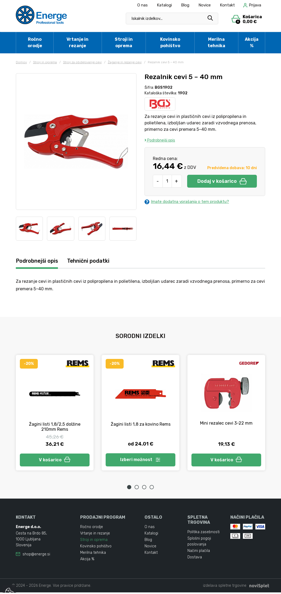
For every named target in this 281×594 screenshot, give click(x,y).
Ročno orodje (35, 42)
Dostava (194, 558)
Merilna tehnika (216, 42)
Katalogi (164, 5)
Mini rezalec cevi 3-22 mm (226, 423)
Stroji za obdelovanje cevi (82, 62)
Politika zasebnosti (203, 533)
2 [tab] (136, 488)
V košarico (55, 460)
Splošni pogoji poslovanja (199, 543)
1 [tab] (129, 488)
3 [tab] (144, 488)
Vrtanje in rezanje (77, 42)
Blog (185, 5)
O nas (142, 5)
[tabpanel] (55, 413)
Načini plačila (198, 552)
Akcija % (251, 42)
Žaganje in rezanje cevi (125, 62)
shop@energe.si (36, 556)
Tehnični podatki (94, 261)
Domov (21, 62)
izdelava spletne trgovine (224, 587)
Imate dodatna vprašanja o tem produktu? (190, 202)
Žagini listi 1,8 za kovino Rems (141, 424)
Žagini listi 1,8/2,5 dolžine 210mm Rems (54, 427)
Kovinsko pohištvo (170, 42)
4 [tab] (152, 488)
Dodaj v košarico (222, 181)
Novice (204, 5)
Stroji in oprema (124, 42)
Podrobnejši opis (160, 140)
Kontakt (227, 5)
